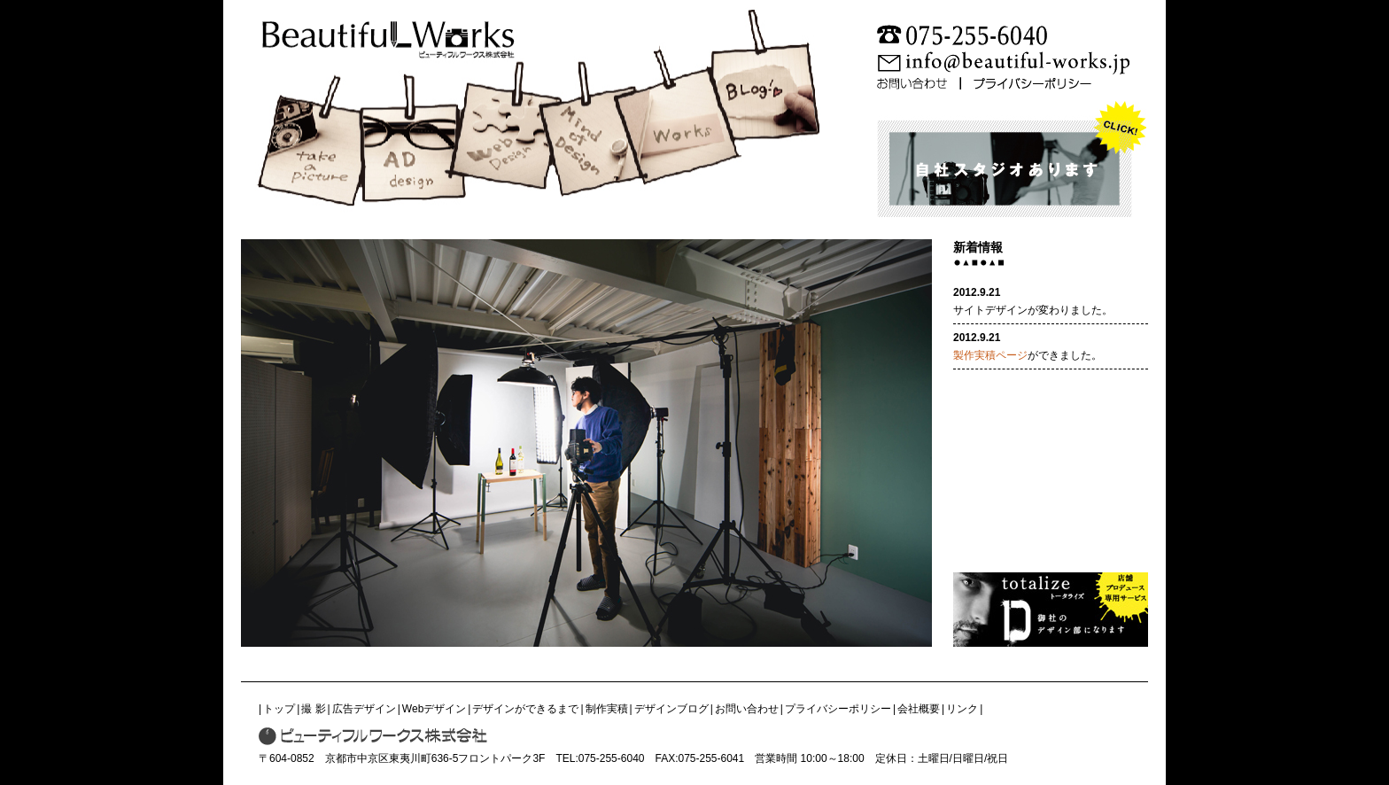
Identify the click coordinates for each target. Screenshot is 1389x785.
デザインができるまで (525, 709)
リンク (962, 709)
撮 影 (313, 709)
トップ (279, 709)
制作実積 (607, 709)
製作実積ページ (990, 355)
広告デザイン (364, 709)
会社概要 (918, 709)
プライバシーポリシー (838, 709)
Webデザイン (434, 709)
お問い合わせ (747, 709)
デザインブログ (671, 709)
